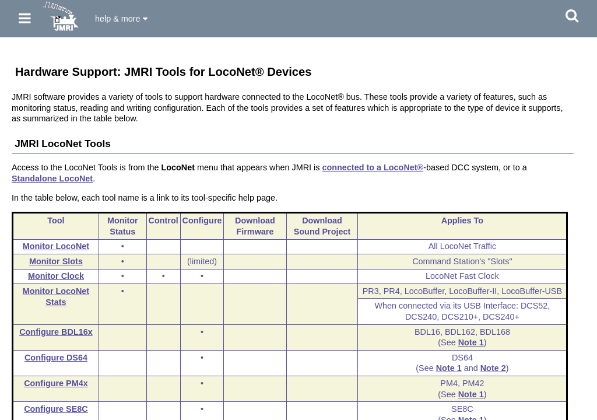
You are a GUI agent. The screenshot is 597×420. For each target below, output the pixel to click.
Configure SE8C (56, 409)
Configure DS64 (55, 357)
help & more (121, 18)
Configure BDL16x (56, 332)
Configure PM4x (56, 383)
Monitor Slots (56, 261)
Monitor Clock (56, 276)
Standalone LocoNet (52, 178)
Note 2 (493, 368)
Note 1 (471, 342)
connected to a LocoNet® (372, 167)
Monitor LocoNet (56, 246)
